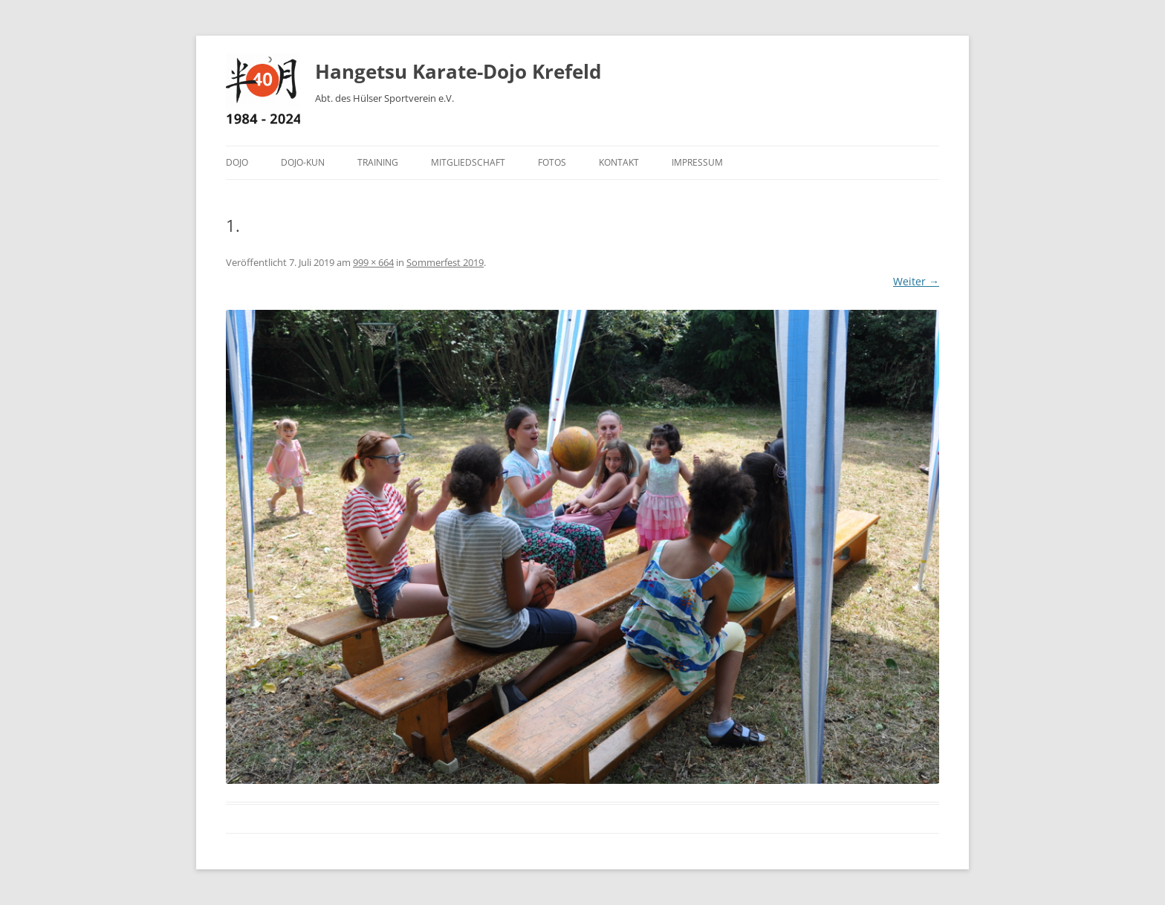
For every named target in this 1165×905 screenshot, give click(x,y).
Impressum (697, 162)
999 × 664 (373, 262)
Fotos (552, 162)
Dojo (237, 162)
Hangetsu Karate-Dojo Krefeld (458, 71)
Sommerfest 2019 (445, 262)
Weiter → (916, 281)
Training (377, 162)
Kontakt (619, 162)
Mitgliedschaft (468, 162)
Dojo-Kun (303, 162)
